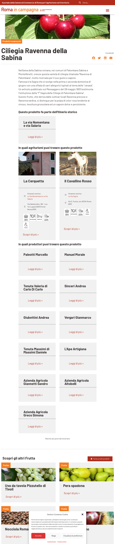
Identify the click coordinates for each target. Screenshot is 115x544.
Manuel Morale (74, 254)
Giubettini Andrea (36, 317)
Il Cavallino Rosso (78, 181)
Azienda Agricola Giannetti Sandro (36, 382)
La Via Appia (73, 196)
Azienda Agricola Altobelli (76, 382)
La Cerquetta (34, 181)
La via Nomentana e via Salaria (37, 123)
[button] (107, 10)
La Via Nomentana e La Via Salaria (37, 197)
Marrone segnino (76, 529)
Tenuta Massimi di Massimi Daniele (36, 350)
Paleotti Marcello (36, 254)
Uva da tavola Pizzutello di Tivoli (25, 487)
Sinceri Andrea (75, 286)
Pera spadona (74, 485)
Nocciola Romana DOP (22, 529)
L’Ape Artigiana (75, 349)
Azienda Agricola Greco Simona (36, 413)
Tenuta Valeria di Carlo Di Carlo (35, 287)
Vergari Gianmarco (77, 317)
